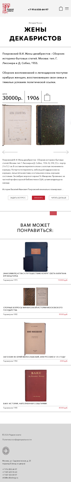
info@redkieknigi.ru (10, 478)
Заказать (38, 198)
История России (35, 23)
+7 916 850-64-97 (38, 9)
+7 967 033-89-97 (9, 475)
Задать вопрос (18, 198)
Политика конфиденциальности (17, 439)
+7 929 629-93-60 (9, 472)
